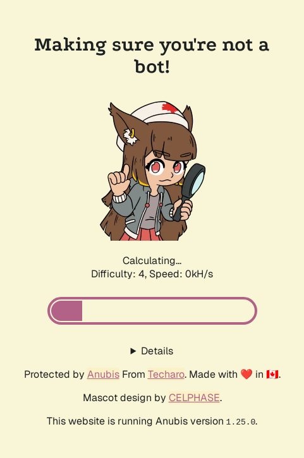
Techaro (166, 374)
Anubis (103, 374)
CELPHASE (194, 397)
